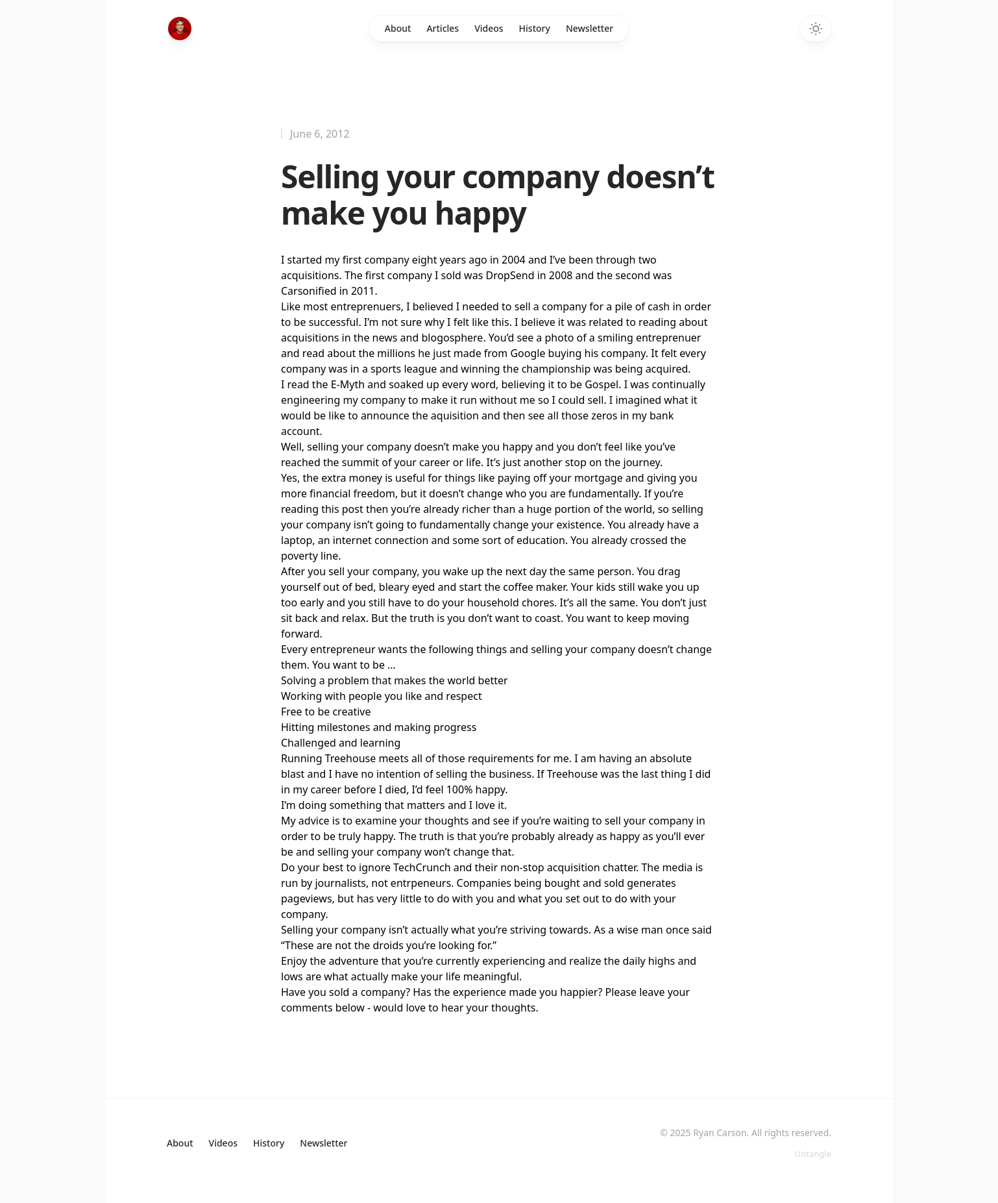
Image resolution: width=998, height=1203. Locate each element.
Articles (442, 28)
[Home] (179, 28)
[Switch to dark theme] (815, 29)
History (534, 28)
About (398, 28)
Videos (488, 28)
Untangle (813, 1154)
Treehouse (350, 758)
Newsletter (589, 28)
